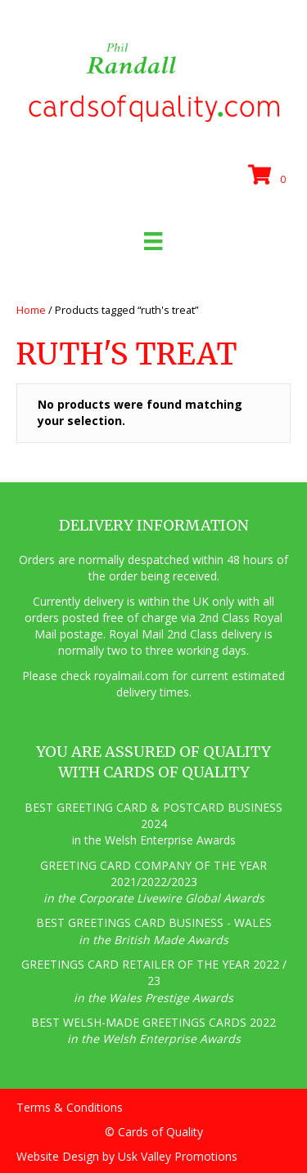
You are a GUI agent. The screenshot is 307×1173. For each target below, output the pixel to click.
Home (31, 309)
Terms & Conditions (69, 1107)
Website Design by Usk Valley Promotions (126, 1156)
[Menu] (153, 241)
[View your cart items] (269, 175)
